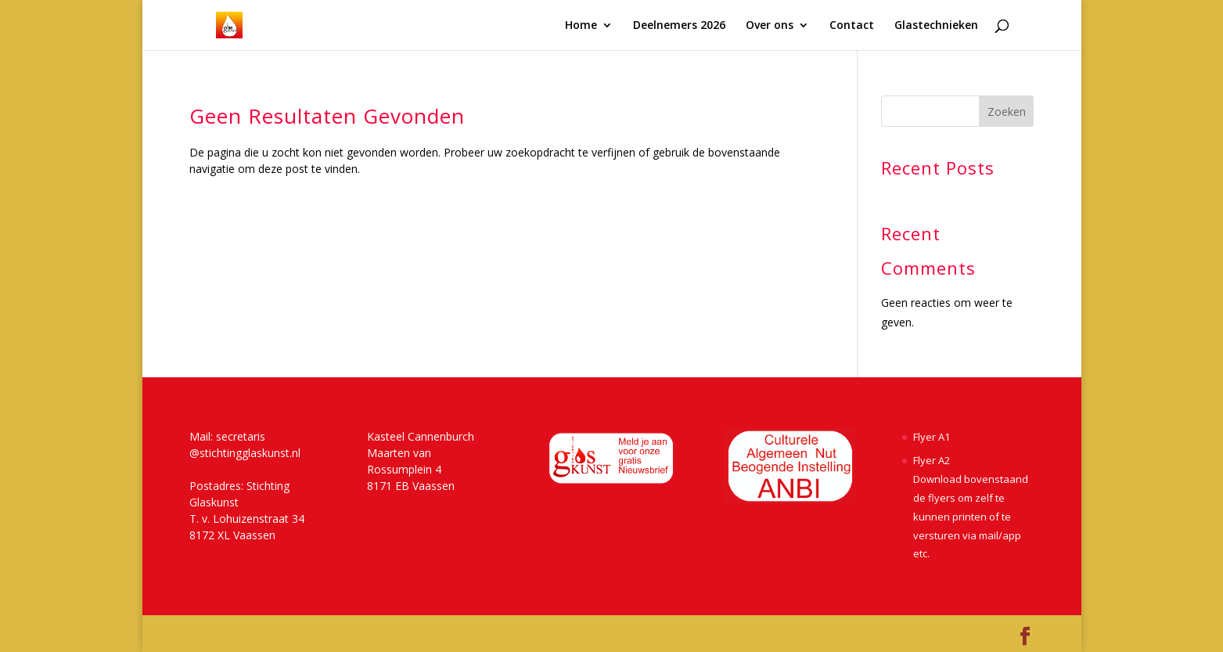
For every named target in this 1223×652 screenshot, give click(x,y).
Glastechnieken (936, 26)
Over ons (769, 26)
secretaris (240, 436)
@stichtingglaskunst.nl (244, 452)
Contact (851, 26)
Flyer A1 (931, 437)
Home (581, 26)
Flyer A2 (931, 460)
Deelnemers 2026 (679, 26)
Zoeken (1006, 111)
